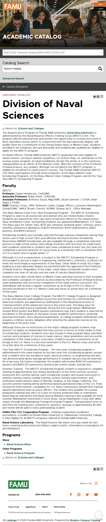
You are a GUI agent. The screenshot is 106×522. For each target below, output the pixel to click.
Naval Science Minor (19, 444)
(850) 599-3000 (43, 494)
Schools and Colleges (31, 128)
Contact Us (13, 494)
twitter (87, 494)
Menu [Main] (100, 4)
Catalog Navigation (17, 86)
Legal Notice (30, 507)
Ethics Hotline (59, 507)
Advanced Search (13, 78)
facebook (71, 494)
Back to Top (86, 483)
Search (101, 9)
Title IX (45, 507)
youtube (96, 494)
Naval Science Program (21, 453)
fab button (98, 515)
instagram (78, 494)
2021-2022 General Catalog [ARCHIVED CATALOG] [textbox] (34, 52)
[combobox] (53, 52)
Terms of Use (13, 507)
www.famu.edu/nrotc (80, 132)
